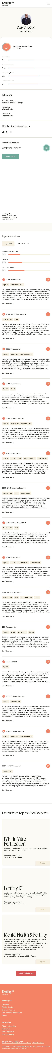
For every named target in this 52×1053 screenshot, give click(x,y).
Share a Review (8, 1010)
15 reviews (17, 48)
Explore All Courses (26, 973)
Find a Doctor (8, 1007)
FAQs (4, 1015)
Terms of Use (7, 1041)
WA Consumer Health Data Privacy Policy (16, 1043)
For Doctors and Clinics (12, 1013)
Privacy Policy (18, 1041)
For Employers (8, 1032)
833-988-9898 (7, 219)
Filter (10, 244)
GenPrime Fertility (26, 31)
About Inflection (9, 1026)
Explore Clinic (10, 156)
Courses (5, 1004)
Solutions (6, 1029)
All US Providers (38, 1043)
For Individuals (8, 1034)
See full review (7, 304)
